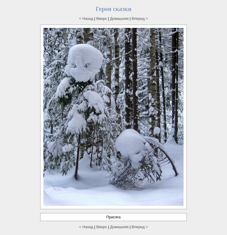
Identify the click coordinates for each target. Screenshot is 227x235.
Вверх (101, 18)
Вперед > (140, 18)
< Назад (86, 18)
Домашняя (119, 18)
